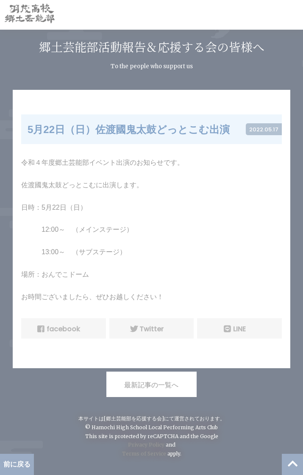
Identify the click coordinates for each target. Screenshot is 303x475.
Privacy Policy (146, 445)
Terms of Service (144, 453)
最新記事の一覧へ (151, 385)
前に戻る (17, 464)
